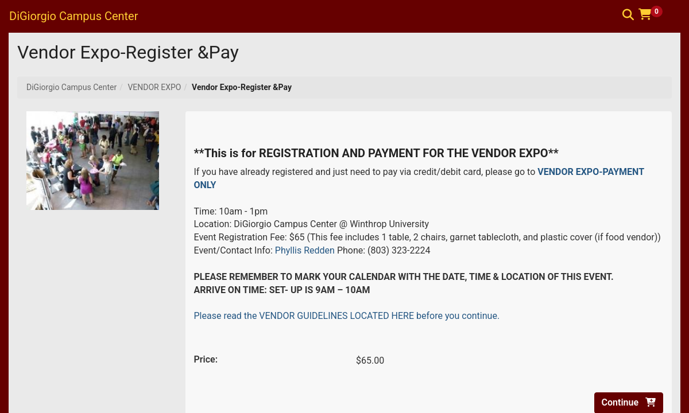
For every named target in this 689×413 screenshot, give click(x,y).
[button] (654, 14)
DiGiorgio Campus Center (71, 87)
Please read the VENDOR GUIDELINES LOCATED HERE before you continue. (347, 315)
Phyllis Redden (305, 250)
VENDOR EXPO (154, 87)
